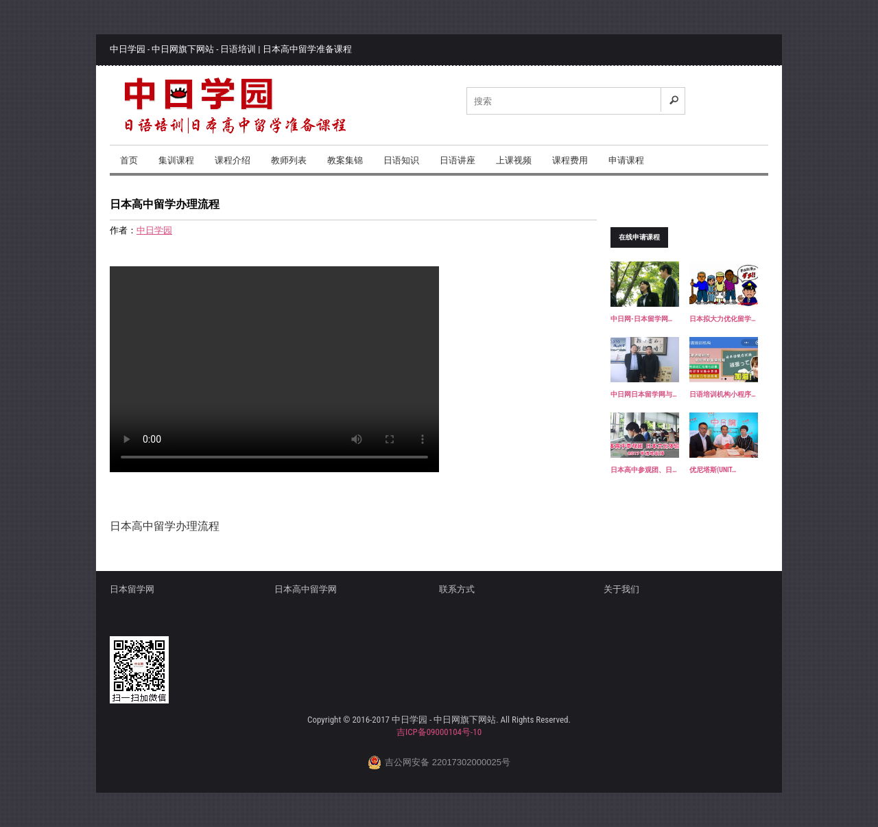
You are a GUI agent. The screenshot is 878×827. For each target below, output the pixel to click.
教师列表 (289, 160)
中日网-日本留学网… (641, 319)
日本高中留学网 (305, 589)
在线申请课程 (639, 237)
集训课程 (176, 160)
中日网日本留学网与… (643, 394)
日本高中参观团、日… (643, 470)
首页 (129, 160)
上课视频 (514, 160)
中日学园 (154, 230)
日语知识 (401, 160)
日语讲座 (457, 160)
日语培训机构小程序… (722, 394)
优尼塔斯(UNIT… (712, 470)
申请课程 (626, 160)
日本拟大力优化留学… (722, 319)
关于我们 (621, 589)
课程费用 (570, 160)
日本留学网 (132, 589)
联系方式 (457, 589)
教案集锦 (345, 160)
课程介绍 (232, 160)
